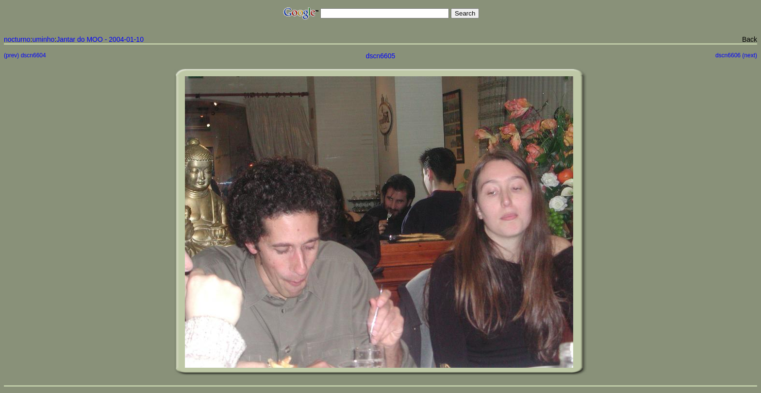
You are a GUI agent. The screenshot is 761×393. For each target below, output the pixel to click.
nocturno (17, 39)
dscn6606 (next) (736, 55)
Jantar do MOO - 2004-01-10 (100, 39)
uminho (43, 39)
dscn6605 (381, 56)
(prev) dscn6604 (25, 55)
